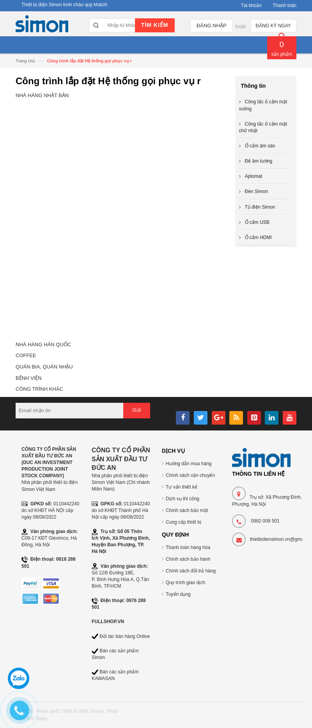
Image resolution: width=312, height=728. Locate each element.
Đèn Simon (256, 191)
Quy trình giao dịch (185, 582)
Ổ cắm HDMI (258, 237)
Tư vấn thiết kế (181, 487)
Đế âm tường (259, 161)
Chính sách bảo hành (188, 559)
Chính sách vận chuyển (190, 475)
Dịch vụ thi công (182, 498)
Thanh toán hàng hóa (188, 547)
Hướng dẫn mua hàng (188, 463)
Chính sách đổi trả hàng (191, 571)
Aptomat (253, 176)
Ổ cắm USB (257, 222)
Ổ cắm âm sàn (260, 146)
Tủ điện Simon (260, 207)
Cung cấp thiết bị (183, 522)
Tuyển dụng (178, 594)
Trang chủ (25, 60)
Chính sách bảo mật (187, 510)
